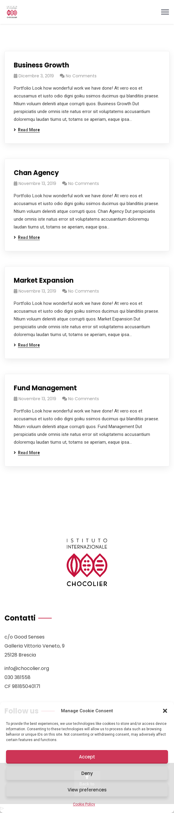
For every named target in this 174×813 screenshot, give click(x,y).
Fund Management (45, 388)
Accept (87, 757)
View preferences (87, 790)
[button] (165, 711)
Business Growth (41, 65)
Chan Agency (36, 172)
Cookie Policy (84, 804)
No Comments (81, 76)
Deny (87, 773)
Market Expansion (44, 280)
